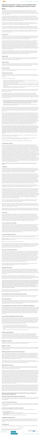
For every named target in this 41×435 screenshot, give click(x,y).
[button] (23, 1)
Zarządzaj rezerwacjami (29, 1)
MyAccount (37, 1)
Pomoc (34, 1)
